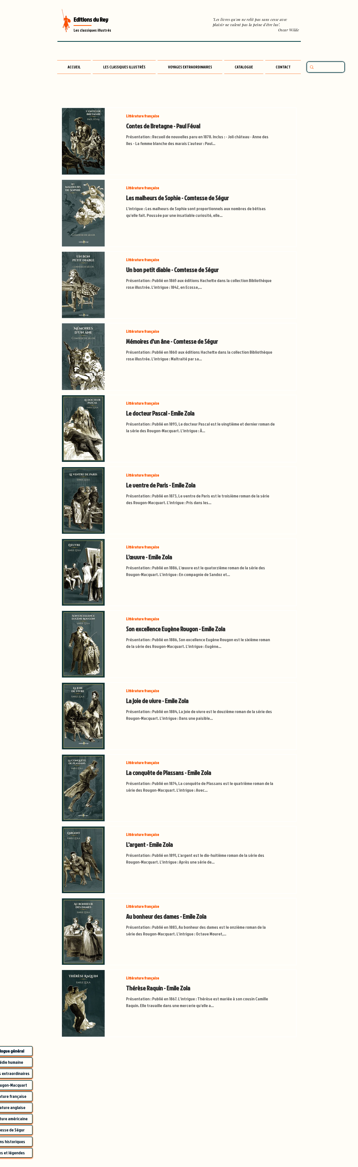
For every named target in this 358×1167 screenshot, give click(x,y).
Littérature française (142, 116)
